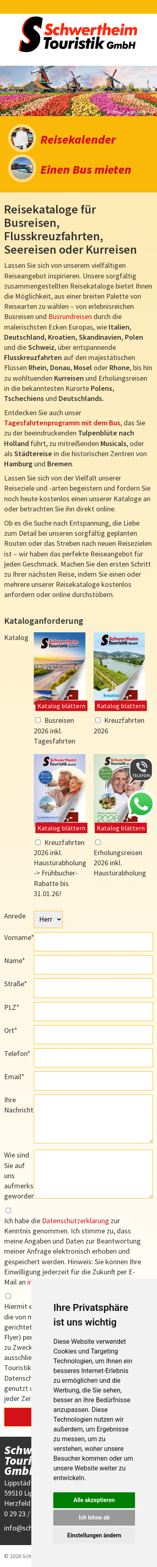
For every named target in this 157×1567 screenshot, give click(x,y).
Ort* (10, 1030)
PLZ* (12, 1007)
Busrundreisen (70, 316)
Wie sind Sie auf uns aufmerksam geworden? (19, 1175)
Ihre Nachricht (18, 1104)
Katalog (16, 637)
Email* (14, 1076)
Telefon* (17, 1053)
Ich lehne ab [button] (94, 1517)
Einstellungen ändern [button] (94, 1535)
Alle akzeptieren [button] (94, 1500)
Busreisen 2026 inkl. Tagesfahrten (54, 730)
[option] (78, 91)
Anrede (15, 915)
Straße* (15, 983)
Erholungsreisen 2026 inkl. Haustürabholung (120, 862)
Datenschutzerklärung (75, 1220)
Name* (14, 960)
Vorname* (19, 937)
